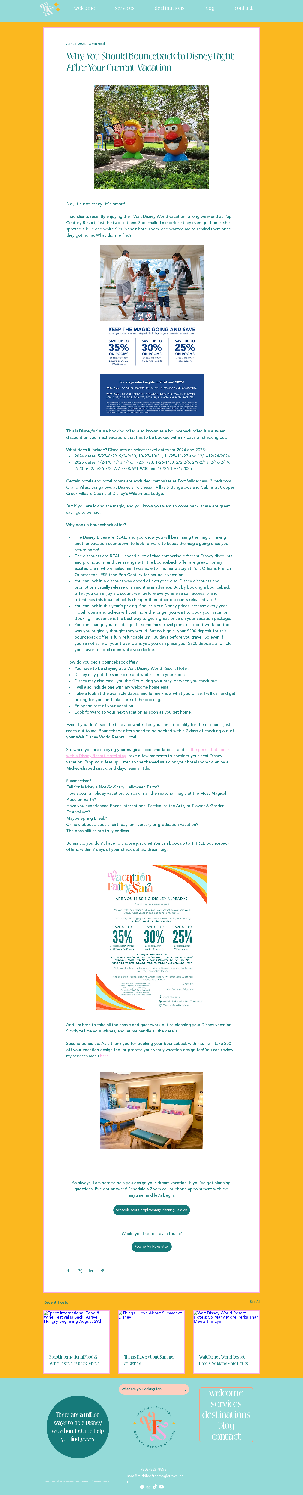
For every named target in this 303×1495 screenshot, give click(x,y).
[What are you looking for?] (147, 1389)
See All (255, 1301)
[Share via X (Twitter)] (80, 1270)
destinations (226, 1414)
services (226, 1404)
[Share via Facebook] (68, 1270)
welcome (226, 1393)
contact (226, 1436)
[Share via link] (102, 1270)
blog (226, 1425)
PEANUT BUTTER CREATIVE (101, 1481)
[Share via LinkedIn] (91, 1270)
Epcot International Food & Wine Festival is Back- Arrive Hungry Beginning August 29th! (74, 1360)
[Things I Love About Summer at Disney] (151, 1329)
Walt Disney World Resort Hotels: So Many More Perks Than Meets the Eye (223, 1360)
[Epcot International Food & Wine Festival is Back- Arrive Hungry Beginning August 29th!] (77, 1329)
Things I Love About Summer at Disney (149, 1360)
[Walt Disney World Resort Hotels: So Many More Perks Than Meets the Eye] (226, 1329)
